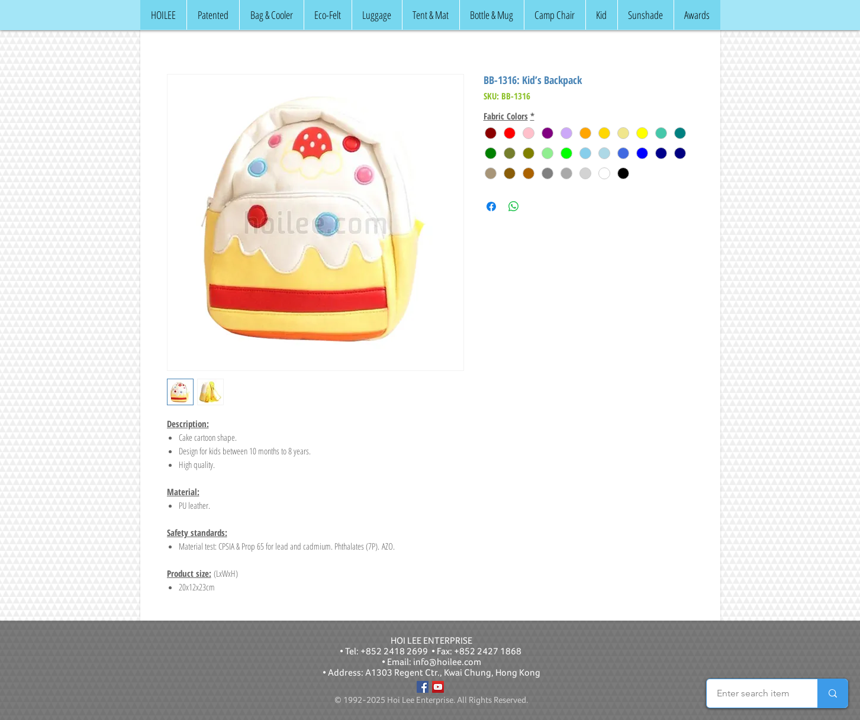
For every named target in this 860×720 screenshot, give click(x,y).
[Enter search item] (753, 693)
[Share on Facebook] (491, 206)
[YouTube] (438, 687)
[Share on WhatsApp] (514, 206)
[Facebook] (423, 687)
